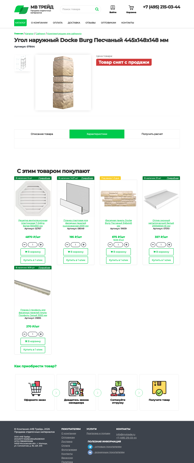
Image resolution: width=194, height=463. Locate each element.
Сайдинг (40, 33)
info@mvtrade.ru (125, 434)
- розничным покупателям (106, 452)
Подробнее (44, 178)
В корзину (33, 251)
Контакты (127, 22)
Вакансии (67, 457)
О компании (39, 22)
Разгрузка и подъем (98, 433)
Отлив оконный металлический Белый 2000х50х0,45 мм (161, 223)
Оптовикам (108, 22)
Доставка (74, 22)
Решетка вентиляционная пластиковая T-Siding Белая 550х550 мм (32, 223)
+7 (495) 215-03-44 (161, 6)
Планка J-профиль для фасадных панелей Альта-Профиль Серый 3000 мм (33, 313)
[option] (22, 64)
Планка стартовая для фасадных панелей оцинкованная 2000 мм (75, 223)
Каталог (20, 22)
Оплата (57, 22)
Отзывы (90, 22)
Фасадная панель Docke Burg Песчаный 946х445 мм (118, 223)
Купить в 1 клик (32, 260)
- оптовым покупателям (104, 446)
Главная (18, 33)
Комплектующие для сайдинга (64, 33)
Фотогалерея (69, 449)
